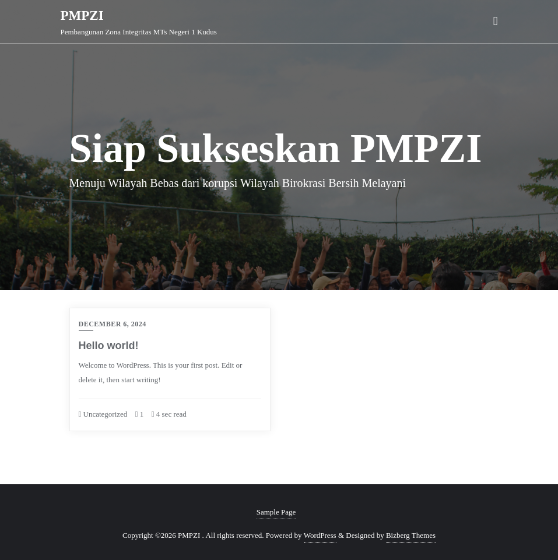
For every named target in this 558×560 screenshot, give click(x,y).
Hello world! (109, 345)
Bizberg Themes (411, 535)
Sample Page (276, 512)
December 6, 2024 (112, 324)
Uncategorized (103, 414)
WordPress (320, 535)
